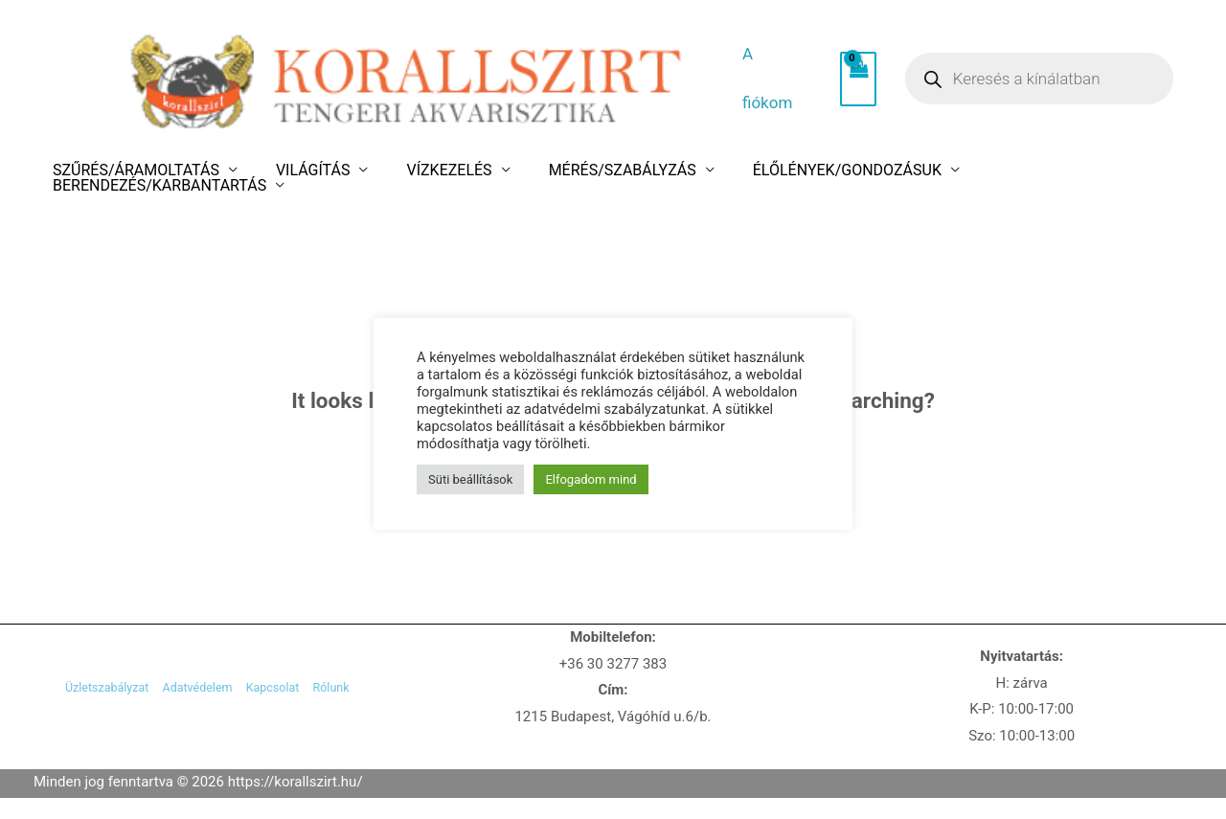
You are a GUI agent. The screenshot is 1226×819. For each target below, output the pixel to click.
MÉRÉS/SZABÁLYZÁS (583, 170)
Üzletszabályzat (73, 690)
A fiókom (769, 78)
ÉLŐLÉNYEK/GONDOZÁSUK (786, 170)
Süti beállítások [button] (470, 467)
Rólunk (365, 690)
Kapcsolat (289, 690)
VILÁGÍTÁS (316, 170)
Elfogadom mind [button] (590, 467)
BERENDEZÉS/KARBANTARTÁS (1023, 170)
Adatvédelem (191, 690)
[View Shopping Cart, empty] (840, 79)
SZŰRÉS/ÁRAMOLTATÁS (160, 170)
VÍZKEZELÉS (431, 170)
